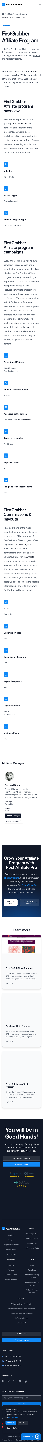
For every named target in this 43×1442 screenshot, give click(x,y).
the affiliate (29, 557)
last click (30, 327)
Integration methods (11, 1245)
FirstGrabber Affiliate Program (13, 17)
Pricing (11, 1235)
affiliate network (19, 123)
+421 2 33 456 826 (13, 1356)
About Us (10, 1265)
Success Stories (11, 1275)
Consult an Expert (21, 1340)
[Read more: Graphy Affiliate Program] (21, 1020)
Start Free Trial (10, 902)
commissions (20, 544)
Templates (32, 1270)
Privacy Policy (7, 1440)
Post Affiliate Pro (29, 885)
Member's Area (32, 1238)
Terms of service (14, 1437)
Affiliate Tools (21, 1323)
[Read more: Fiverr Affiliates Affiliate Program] (21, 1079)
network (12, 140)
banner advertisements (21, 419)
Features (11, 1240)
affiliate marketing (21, 797)
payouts (36, 55)
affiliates (18, 548)
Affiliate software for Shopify (21, 1304)
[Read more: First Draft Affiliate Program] (21, 962)
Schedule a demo (31, 902)
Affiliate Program (11, 1279)
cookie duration (11, 323)
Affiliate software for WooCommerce (21, 1309)
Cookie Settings (13, 1428)
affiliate (33, 71)
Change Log (32, 1243)
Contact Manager (13, 816)
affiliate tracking (11, 878)
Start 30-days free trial (21, 1158)
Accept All (11, 1423)
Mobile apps (11, 1249)
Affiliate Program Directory (17, 14)
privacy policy (13, 1417)
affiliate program (28, 49)
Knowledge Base (32, 1234)
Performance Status (32, 1248)
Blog (32, 1265)
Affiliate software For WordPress (21, 1313)
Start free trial (21, 1334)
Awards (11, 1270)
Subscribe (22, 1404)
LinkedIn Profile (14, 821)
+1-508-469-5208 (13, 1365)
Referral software (21, 1318)
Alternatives (11, 1254)
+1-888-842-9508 (13, 1361)
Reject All (22, 1423)
